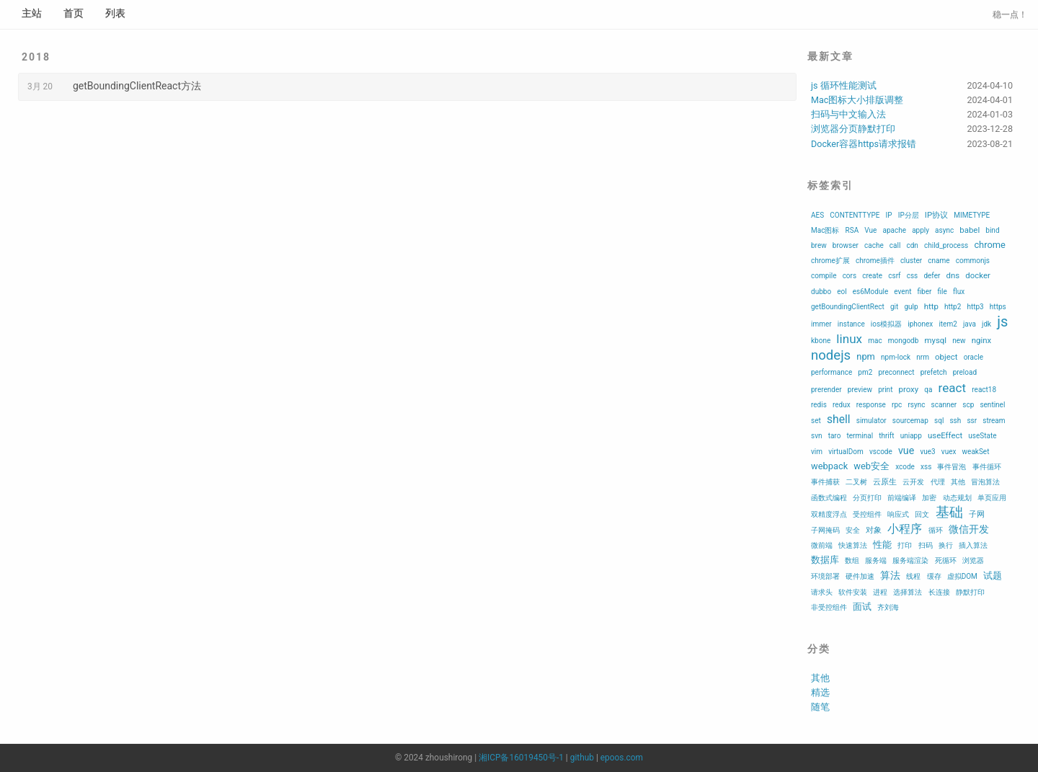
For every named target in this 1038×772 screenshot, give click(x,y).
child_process (946, 245)
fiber (925, 292)
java (969, 324)
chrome (989, 244)
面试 (862, 606)
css (912, 276)
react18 (984, 390)
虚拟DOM (962, 576)
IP (889, 215)
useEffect (945, 435)
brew (819, 245)
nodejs (831, 355)
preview (860, 390)
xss (926, 467)
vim (816, 452)
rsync (916, 405)
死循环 (946, 560)
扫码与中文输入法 (848, 114)
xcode (905, 467)
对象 (874, 530)
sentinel (992, 405)
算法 (890, 575)
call (895, 245)
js (1002, 321)
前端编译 (901, 498)
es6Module (870, 292)
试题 (992, 575)
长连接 (939, 592)
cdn (912, 245)
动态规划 (957, 498)
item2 (948, 324)
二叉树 (856, 482)
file (942, 292)
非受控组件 (829, 607)
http (931, 306)
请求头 (822, 592)
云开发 (913, 482)
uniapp (911, 436)
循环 (935, 530)
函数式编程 (829, 498)
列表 (115, 13)
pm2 (865, 372)
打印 (904, 545)
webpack (829, 466)
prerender (826, 390)
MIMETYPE (972, 215)
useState (982, 436)
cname (938, 261)
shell (839, 419)
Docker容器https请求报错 (863, 143)
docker (977, 275)
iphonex (920, 324)
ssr (972, 421)
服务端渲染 (910, 560)
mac (875, 341)
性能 (882, 544)
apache (894, 230)
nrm (922, 357)
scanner (944, 405)
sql (939, 421)
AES (817, 215)
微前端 (822, 545)
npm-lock (895, 357)
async (944, 230)
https (998, 307)
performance (831, 372)
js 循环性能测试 (844, 85)
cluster (911, 261)
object (946, 357)
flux (958, 292)
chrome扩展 (830, 261)
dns (953, 275)
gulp (911, 307)
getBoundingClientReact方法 (137, 86)
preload (965, 372)
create (872, 276)
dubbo (821, 292)
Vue (870, 230)
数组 (852, 560)
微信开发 (969, 529)
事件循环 (986, 467)
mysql (935, 340)
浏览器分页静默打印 (853, 128)
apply (920, 230)
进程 (880, 592)
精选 (820, 692)
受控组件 (867, 514)
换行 (946, 545)
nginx (981, 340)
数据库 (825, 559)
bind (992, 230)
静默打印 (970, 592)
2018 (36, 57)
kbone (820, 341)
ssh (955, 421)
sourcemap (910, 421)
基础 (949, 512)
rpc (897, 405)
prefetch (934, 372)
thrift (886, 436)
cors (850, 276)
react (953, 388)
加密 (929, 498)
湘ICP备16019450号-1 (521, 758)
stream (993, 421)
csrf (894, 276)
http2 (952, 307)
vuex (949, 452)
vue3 (927, 452)
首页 (73, 13)
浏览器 (973, 560)
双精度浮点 (829, 514)
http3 (975, 307)
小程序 (904, 529)
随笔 (820, 706)
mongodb (903, 341)
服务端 (876, 560)
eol (841, 292)
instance (851, 324)
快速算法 (852, 545)
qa (928, 390)
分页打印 (867, 498)
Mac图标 (825, 230)
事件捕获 (825, 482)
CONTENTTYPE (854, 215)
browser (846, 245)
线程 (913, 576)
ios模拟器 (886, 324)
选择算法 (907, 592)
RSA (852, 230)
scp (968, 405)
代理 (938, 482)
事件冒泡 (951, 467)
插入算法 (973, 545)
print (885, 390)
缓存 (934, 576)
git (894, 307)
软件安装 (852, 592)
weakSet (976, 452)
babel (969, 230)
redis (819, 405)
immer (821, 324)
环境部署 (825, 576)
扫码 (925, 545)
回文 (922, 514)
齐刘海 (888, 607)
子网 (977, 514)
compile (824, 276)
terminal (860, 436)
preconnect (896, 372)
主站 (32, 13)
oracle (973, 357)
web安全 (871, 466)
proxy (909, 389)
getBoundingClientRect (847, 307)
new (958, 341)
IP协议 (936, 215)
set (816, 421)
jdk (986, 324)
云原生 (885, 481)
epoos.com (621, 758)
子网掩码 (825, 530)
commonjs (973, 261)
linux (849, 339)
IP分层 (908, 215)
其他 (958, 482)
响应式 (898, 514)
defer (931, 276)
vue (906, 450)
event (902, 292)
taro (834, 436)
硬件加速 (860, 576)
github (582, 758)
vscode (880, 452)
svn (816, 436)
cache (874, 245)
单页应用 (991, 498)
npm (865, 356)
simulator (871, 421)
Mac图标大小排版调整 (857, 99)
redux (842, 405)
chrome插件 (875, 261)
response (871, 405)
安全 (853, 530)
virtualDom (846, 452)
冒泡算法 (985, 482)
